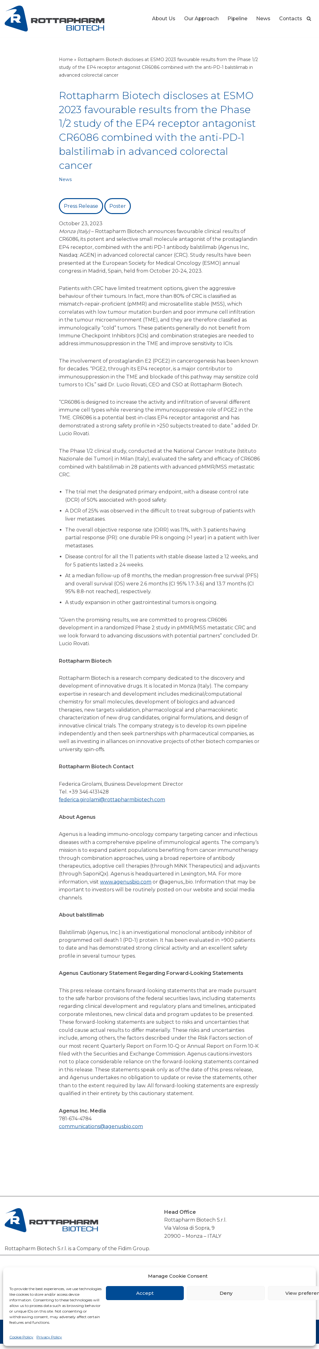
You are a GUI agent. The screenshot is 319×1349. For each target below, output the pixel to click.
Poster (117, 206)
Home (66, 59)
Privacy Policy (49, 1337)
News (263, 18)
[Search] (309, 18)
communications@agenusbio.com (101, 1132)
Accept (145, 1293)
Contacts (290, 18)
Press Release (81, 206)
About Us (162, 18)
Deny (226, 1293)
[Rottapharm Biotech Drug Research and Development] (54, 18)
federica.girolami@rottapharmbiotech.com (112, 803)
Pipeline (237, 18)
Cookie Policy (21, 1337)
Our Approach (200, 18)
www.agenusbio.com (141, 886)
